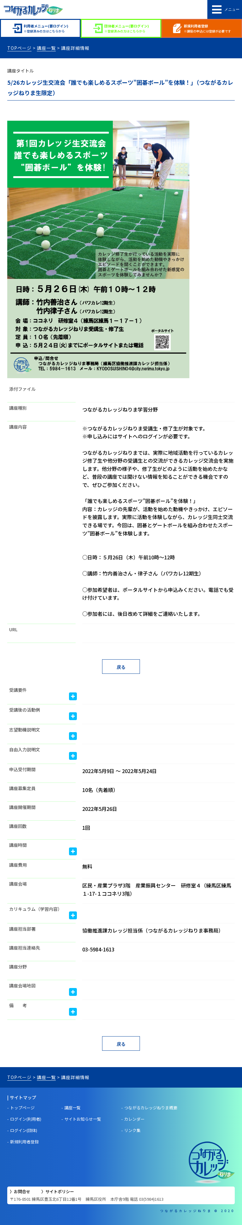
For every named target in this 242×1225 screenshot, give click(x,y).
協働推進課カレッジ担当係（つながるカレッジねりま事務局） (152, 930)
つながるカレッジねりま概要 (150, 1108)
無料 (87, 866)
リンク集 (132, 1130)
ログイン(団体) (23, 1130)
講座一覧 (46, 48)
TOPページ (19, 48)
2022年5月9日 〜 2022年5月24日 (119, 771)
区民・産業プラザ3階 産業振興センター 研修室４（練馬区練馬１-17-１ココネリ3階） (156, 889)
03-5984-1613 (98, 949)
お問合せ (22, 1191)
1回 (86, 827)
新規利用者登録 (24, 1142)
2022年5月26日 (99, 808)
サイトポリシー (59, 1191)
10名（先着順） (100, 790)
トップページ (22, 1108)
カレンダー (134, 1119)
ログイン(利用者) (25, 1119)
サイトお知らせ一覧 (82, 1119)
